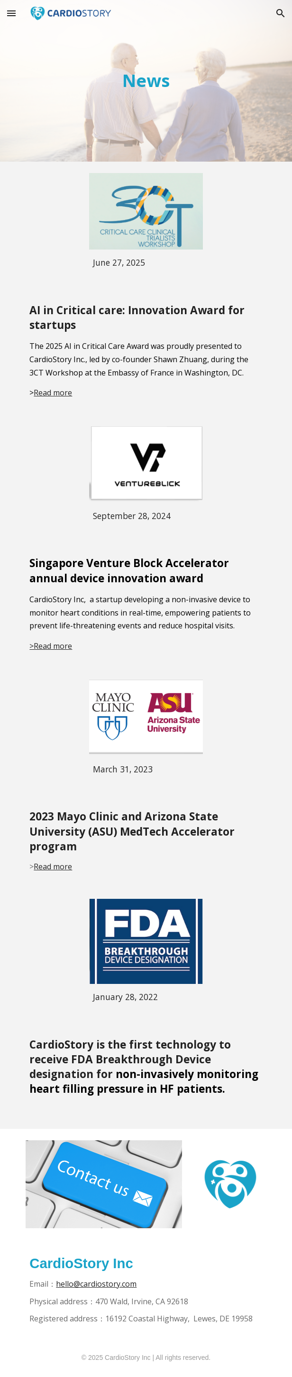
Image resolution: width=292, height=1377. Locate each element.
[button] (11, 13)
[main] (146, 80)
